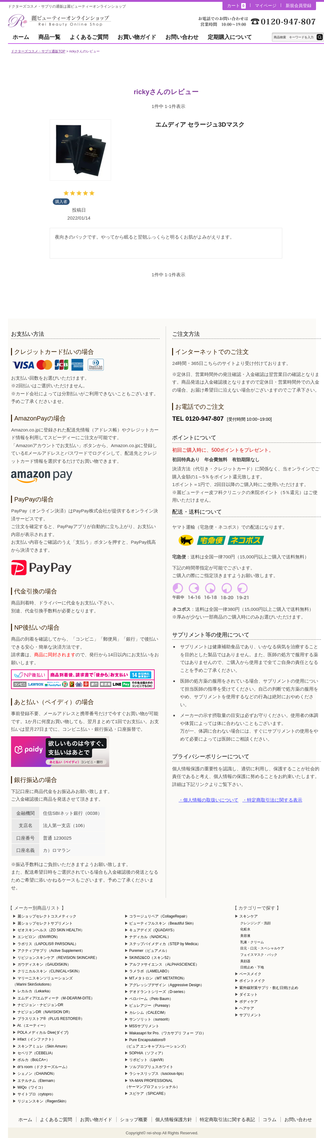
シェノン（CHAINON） (36, 1073)
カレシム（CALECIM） (148, 1012)
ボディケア (248, 1001)
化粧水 (245, 929)
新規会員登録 (298, 5)
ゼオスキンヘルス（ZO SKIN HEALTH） (50, 930)
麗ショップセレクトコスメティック (46, 916)
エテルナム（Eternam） (37, 1081)
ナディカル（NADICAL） (150, 937)
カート (236, 6)
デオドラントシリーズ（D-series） (158, 992)
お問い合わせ (182, 37)
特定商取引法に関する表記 (227, 1119)
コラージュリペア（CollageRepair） (159, 916)
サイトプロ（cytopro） (36, 1094)
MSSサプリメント (144, 1026)
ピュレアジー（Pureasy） (150, 1005)
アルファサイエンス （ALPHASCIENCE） (164, 964)
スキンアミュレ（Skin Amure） (43, 1046)
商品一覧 (49, 37)
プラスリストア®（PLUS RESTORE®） (50, 1019)
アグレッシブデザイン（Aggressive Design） (166, 985)
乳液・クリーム (252, 942)
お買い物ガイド (137, 37)
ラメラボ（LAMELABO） (150, 971)
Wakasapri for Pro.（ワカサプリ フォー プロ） (167, 1033)
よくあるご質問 (89, 37)
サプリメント (250, 1015)
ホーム (21, 37)
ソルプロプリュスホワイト (151, 1067)
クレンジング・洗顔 (255, 923)
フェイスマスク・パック (258, 954)
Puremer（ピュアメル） (149, 950)
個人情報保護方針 (173, 1119)
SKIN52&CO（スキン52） (150, 958)
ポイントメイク (252, 981)
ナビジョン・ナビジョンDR (40, 1005)
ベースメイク (250, 974)
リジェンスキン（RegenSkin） (43, 1101)
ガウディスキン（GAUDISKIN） (44, 964)
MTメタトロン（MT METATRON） (158, 978)
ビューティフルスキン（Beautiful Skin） (162, 923)
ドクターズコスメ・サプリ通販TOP (38, 51)
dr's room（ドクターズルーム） (43, 1067)
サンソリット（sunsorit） (150, 1019)
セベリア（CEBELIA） (36, 1053)
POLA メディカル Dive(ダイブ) (42, 1032)
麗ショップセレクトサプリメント (45, 923)
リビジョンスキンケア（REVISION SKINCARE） (58, 958)
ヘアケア (246, 1008)
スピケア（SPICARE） (148, 1093)
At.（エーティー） (32, 1025)
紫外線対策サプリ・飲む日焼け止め (268, 988)
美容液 (245, 935)
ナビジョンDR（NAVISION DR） (44, 1012)
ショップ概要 (134, 1119)
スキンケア (248, 916)
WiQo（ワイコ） (31, 1087)
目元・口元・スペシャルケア (262, 948)
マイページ (265, 5)
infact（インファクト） (36, 1039)
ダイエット (248, 994)
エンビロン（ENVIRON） (38, 937)
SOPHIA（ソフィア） (147, 1053)
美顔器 (245, 961)
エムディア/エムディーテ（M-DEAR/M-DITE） (55, 998)
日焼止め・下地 (252, 967)
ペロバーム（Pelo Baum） (151, 999)
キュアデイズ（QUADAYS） (152, 930)
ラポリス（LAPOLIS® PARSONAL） (48, 944)
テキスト (320, 37)
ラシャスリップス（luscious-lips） (157, 1073)
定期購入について (230, 37)
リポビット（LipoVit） (147, 1060)
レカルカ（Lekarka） (35, 991)
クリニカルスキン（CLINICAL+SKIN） (49, 971)
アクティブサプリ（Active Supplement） (51, 950)
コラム (269, 1119)
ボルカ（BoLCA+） (33, 1060)
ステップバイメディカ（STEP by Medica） (165, 944)
